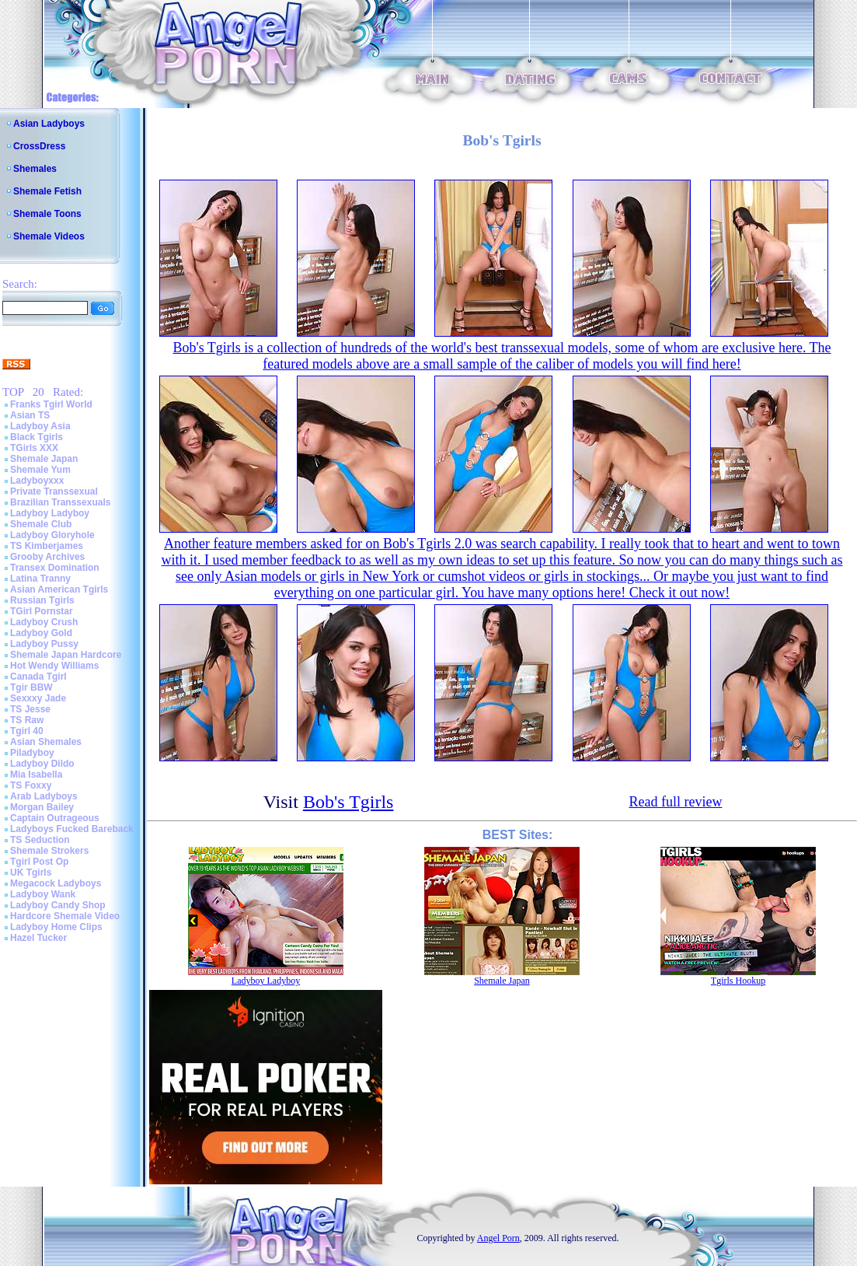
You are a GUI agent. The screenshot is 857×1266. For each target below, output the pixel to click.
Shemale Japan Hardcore (65, 654)
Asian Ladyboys (49, 123)
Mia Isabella (36, 774)
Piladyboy (32, 752)
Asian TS (30, 415)
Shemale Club (40, 524)
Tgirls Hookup (738, 980)
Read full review (675, 802)
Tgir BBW (31, 687)
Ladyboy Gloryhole (52, 535)
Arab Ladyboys (44, 796)
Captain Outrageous (54, 818)
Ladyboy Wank (42, 894)
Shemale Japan (44, 458)
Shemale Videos (49, 236)
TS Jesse (30, 709)
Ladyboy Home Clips (56, 927)
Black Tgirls (36, 437)
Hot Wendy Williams (54, 665)
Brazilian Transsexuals (60, 502)
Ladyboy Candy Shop (58, 905)
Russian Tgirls (42, 600)
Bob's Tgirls (348, 802)
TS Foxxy (30, 785)
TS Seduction (40, 839)
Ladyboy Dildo (42, 763)
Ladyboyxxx (37, 480)
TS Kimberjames (46, 545)
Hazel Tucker (38, 937)
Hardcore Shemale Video (65, 916)
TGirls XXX (34, 447)
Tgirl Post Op (39, 861)
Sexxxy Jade (38, 698)
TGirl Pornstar (41, 611)
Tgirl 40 (27, 731)
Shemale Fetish (47, 191)
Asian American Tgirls (59, 589)
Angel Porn (498, 1238)
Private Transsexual (54, 491)
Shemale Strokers (49, 850)
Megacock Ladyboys (55, 883)
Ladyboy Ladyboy (49, 513)
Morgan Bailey (42, 807)
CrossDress (39, 146)
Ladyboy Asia (40, 426)
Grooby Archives (47, 556)
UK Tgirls (30, 872)
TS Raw (27, 720)
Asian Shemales (46, 741)
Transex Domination (54, 567)
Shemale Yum (40, 469)
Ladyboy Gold (41, 633)
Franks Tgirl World (51, 404)
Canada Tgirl (38, 676)
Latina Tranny (40, 578)
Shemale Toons (47, 213)
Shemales (35, 168)
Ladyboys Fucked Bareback (72, 829)
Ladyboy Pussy (44, 643)
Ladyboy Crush (44, 622)
